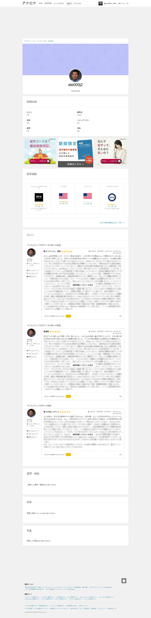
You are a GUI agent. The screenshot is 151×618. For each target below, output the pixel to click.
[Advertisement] (75, 22)
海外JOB (85, 587)
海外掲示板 (77, 587)
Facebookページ (112, 608)
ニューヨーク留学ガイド (106, 597)
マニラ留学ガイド (72, 597)
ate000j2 (29, 259)
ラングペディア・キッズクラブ (63, 587)
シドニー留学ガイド (90, 599)
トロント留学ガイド (61, 599)
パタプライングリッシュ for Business (100, 587)
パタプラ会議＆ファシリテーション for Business (60, 589)
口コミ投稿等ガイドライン (41, 608)
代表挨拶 (93, 608)
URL (120, 316)
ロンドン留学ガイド (47, 599)
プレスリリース (101, 608)
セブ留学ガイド (61, 597)
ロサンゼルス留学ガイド (32, 599)
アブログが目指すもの (31, 605)
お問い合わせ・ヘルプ (76, 608)
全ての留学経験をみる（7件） (112, 223)
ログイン (122, 3)
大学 (40, 3)
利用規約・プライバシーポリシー (59, 608)
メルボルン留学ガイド (48, 597)
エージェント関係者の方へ (57, 605)
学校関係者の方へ (44, 605)
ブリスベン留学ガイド (75, 599)
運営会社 (86, 608)
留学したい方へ (83, 605)
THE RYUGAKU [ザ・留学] (33, 587)
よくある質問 (28, 608)
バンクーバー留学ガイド (32, 597)
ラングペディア (47, 587)
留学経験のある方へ (72, 605)
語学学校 (48, 3)
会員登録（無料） (110, 3)
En (127, 3)
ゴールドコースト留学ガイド (88, 597)
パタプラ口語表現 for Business (34, 589)
